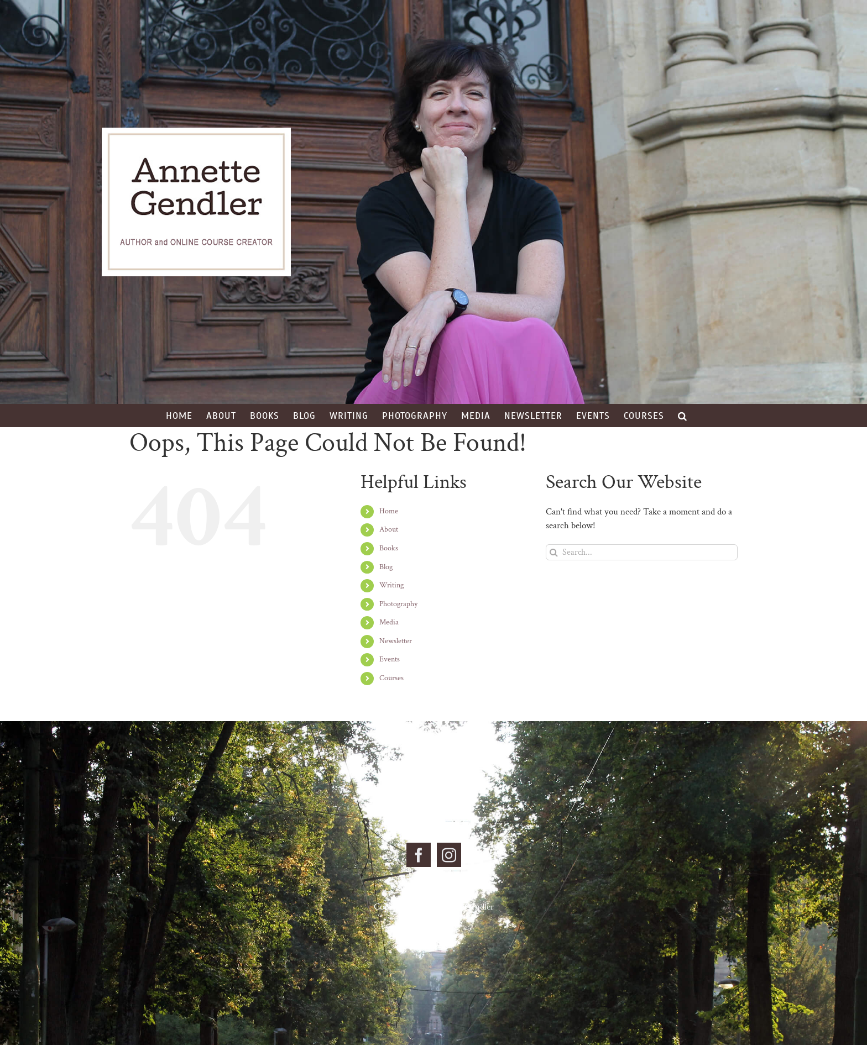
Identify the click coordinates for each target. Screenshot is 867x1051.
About (388, 529)
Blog (386, 567)
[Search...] (642, 552)
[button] (682, 415)
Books (388, 548)
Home (388, 511)
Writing (391, 585)
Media (389, 622)
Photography (398, 604)
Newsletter (395, 641)
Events (389, 659)
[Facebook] (418, 855)
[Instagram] (449, 855)
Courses (391, 678)
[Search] (554, 552)
